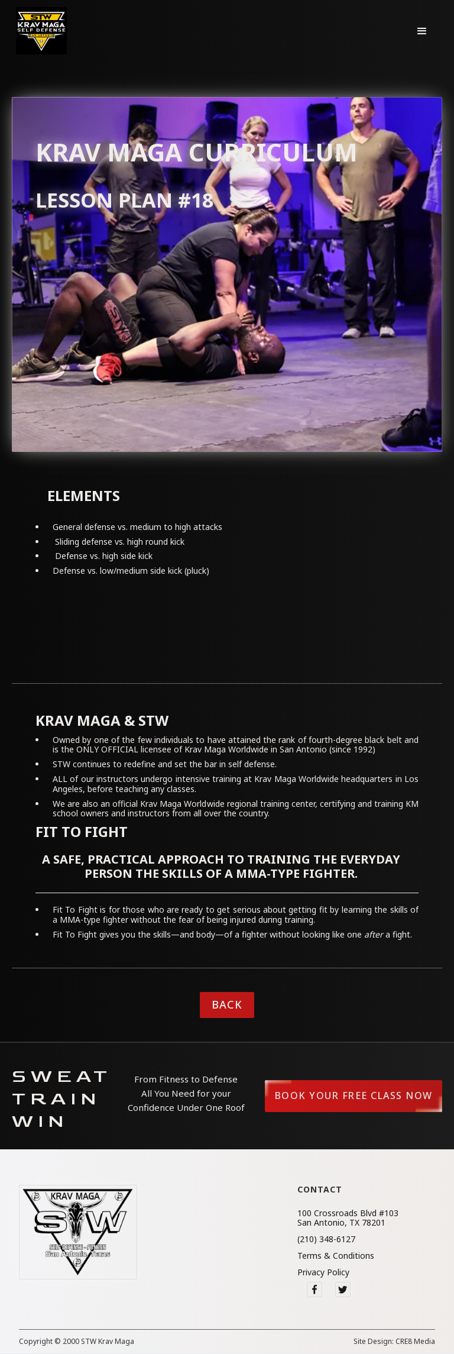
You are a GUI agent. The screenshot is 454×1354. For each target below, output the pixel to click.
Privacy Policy (323, 1272)
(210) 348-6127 (326, 1239)
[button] (422, 31)
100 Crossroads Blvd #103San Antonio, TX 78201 (347, 1217)
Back (227, 1004)
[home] (41, 30)
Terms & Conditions (335, 1256)
